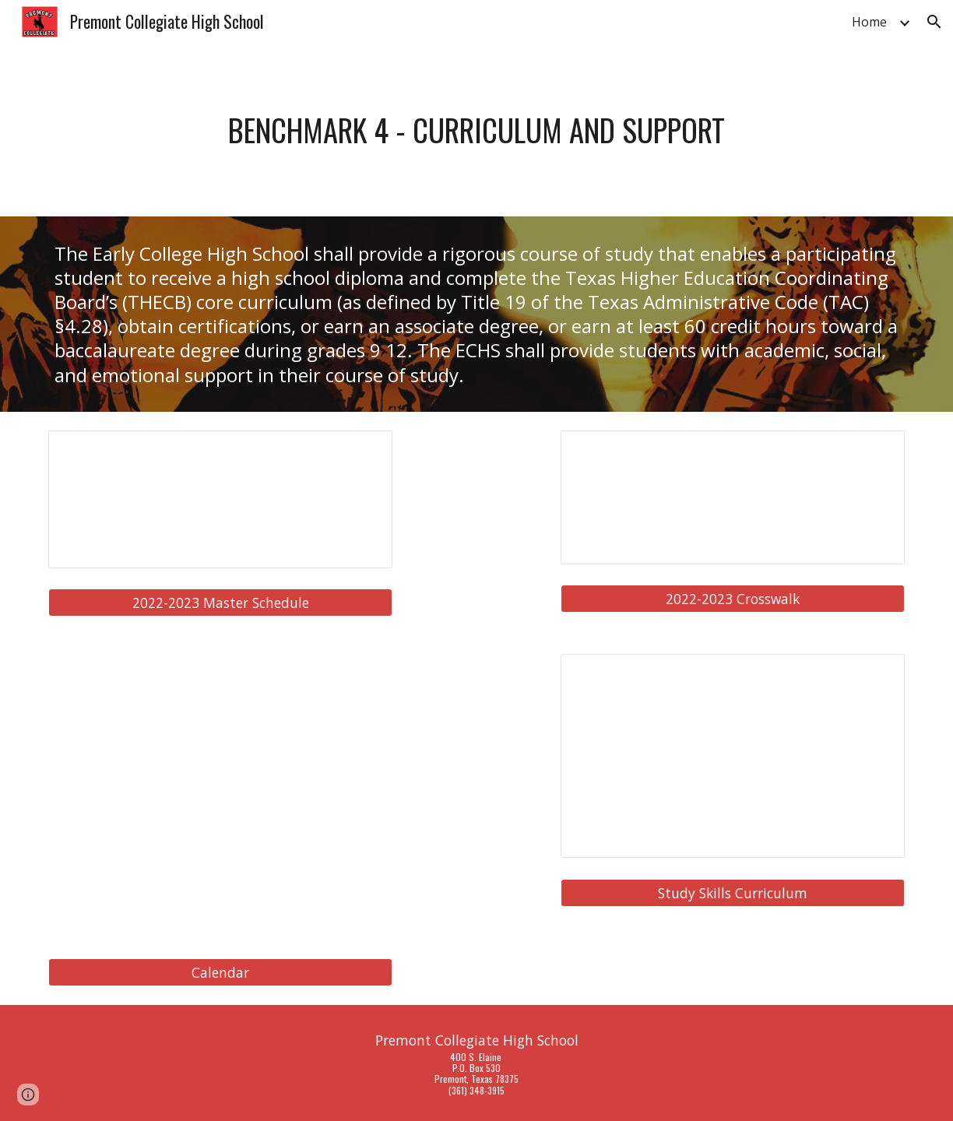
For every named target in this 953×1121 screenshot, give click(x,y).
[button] (934, 21)
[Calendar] (220, 973)
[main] (476, 130)
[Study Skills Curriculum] (732, 892)
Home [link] (869, 21)
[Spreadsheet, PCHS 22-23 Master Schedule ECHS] (220, 499)
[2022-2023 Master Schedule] (220, 603)
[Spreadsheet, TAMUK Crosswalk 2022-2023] (733, 497)
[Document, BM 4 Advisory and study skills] (733, 756)
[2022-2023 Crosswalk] (732, 599)
